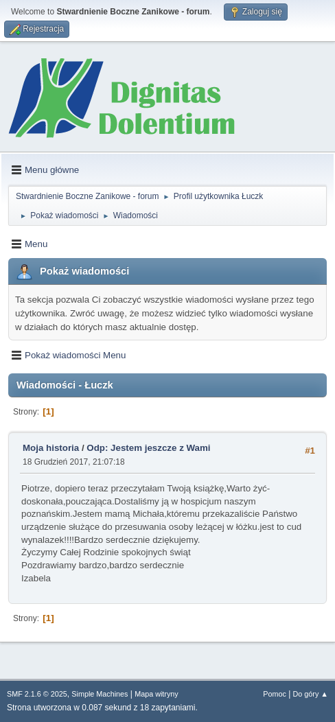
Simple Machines (99, 694)
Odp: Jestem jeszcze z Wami (148, 448)
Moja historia (51, 448)
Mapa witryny (156, 694)
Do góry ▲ (310, 694)
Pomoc (274, 694)
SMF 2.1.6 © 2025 (37, 694)
